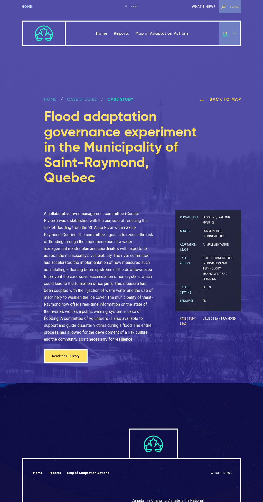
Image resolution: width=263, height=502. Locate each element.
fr (235, 33)
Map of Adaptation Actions (162, 33)
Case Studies (82, 99)
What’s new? (203, 6)
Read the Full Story (69, 356)
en (225, 33)
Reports (121, 33)
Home (27, 6)
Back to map (220, 99)
